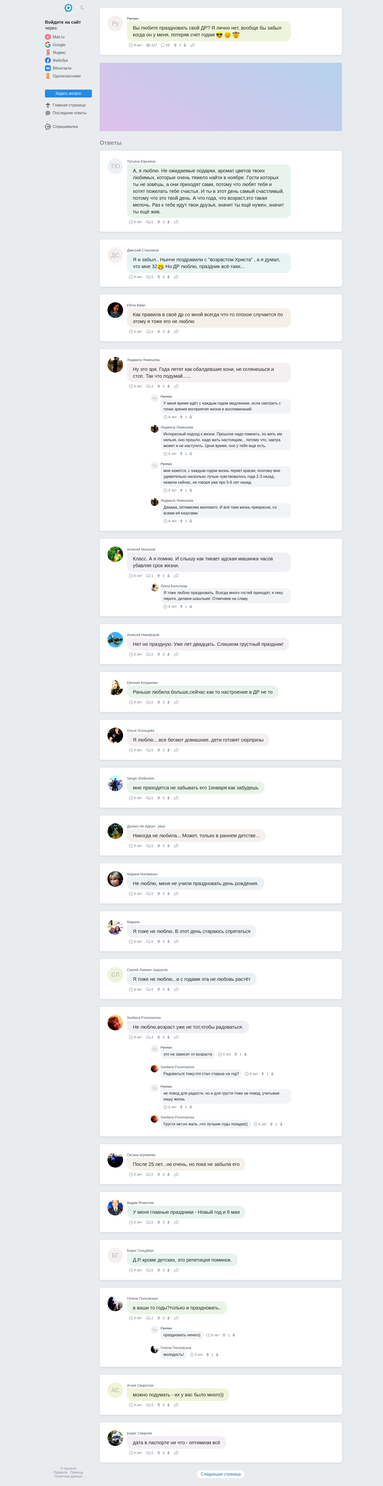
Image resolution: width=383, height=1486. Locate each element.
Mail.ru (54, 37)
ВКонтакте (58, 68)
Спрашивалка (61, 127)
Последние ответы (65, 113)
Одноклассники (63, 76)
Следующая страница (221, 1474)
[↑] (176, 45)
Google (55, 45)
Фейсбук (56, 60)
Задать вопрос (68, 93)
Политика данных (68, 1476)
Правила (60, 1472)
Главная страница (65, 105)
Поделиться (193, 44)
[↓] (184, 45)
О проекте (68, 1468)
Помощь (76, 1472)
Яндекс (55, 52)
